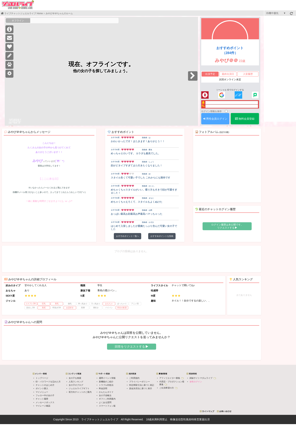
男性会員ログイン (215, 118)
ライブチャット (90, 419)
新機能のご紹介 (106, 381)
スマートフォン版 (107, 406)
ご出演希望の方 (168, 388)
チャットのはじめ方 (45, 385)
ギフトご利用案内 (107, 399)
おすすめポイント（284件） (230, 50)
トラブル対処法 (106, 385)
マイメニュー (42, 392)
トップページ (42, 378)
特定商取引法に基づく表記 (141, 385)
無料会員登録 (245, 118)
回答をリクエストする (131, 346)
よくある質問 (105, 402)
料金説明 (103, 388)
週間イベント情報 (107, 378)
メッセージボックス (45, 402)
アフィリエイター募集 (171, 378)
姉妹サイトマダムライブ (203, 378)
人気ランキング (76, 381)
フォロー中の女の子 (45, 395)
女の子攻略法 (105, 395)
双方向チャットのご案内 (80, 392)
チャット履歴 (42, 399)
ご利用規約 (134, 378)
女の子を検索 (75, 378)
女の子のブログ (76, 385)
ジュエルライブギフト (79, 388)
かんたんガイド (106, 392)
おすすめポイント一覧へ (127, 236)
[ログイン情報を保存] (226, 111)
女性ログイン (196, 381)
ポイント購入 (42, 388)
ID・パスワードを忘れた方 (48, 381)
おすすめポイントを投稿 (161, 236)
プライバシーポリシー (139, 381)
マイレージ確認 (43, 406)
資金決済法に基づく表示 (140, 388)
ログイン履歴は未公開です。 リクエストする (227, 226)
